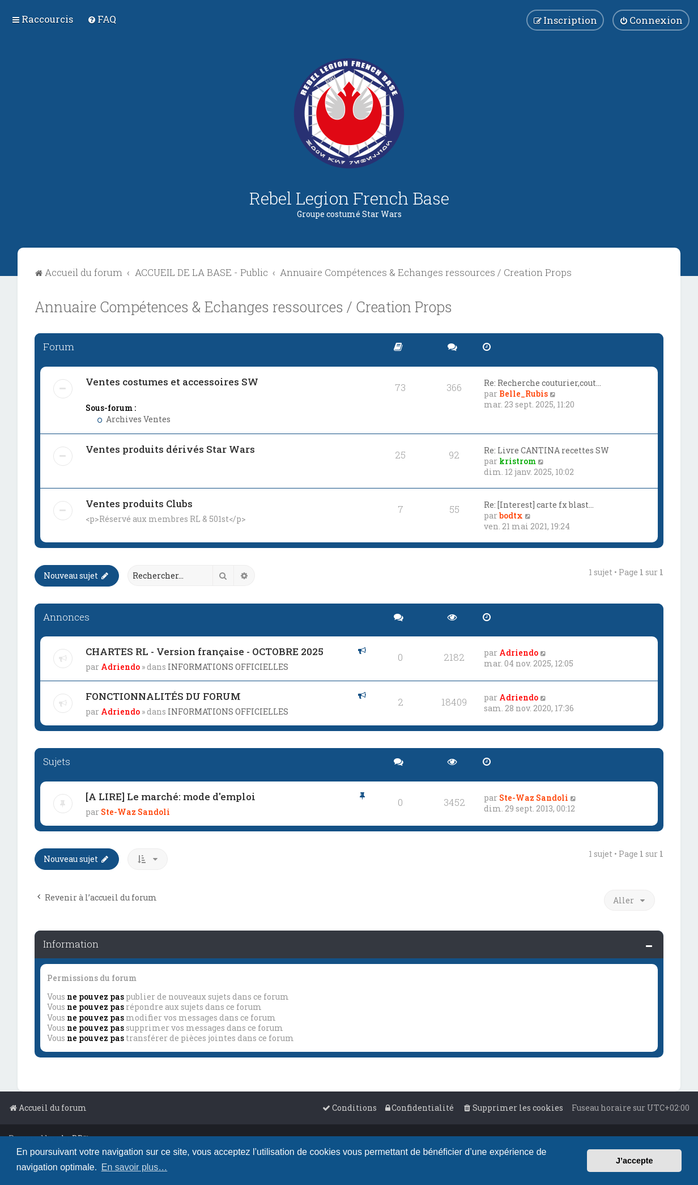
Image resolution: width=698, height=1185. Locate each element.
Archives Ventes (134, 419)
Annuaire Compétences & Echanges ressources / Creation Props (243, 307)
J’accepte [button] (634, 1160)
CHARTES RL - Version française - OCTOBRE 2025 (205, 651)
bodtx (511, 515)
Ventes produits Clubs (139, 503)
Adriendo (120, 666)
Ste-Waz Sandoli (135, 811)
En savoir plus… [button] (134, 1167)
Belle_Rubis (523, 393)
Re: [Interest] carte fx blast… (539, 504)
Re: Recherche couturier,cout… (542, 382)
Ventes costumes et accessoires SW (172, 381)
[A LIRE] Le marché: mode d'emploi (171, 796)
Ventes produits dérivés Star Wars (170, 449)
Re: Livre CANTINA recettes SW (546, 450)
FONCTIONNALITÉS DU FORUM (163, 696)
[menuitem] (101, 19)
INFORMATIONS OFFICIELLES (228, 666)
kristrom (517, 461)
